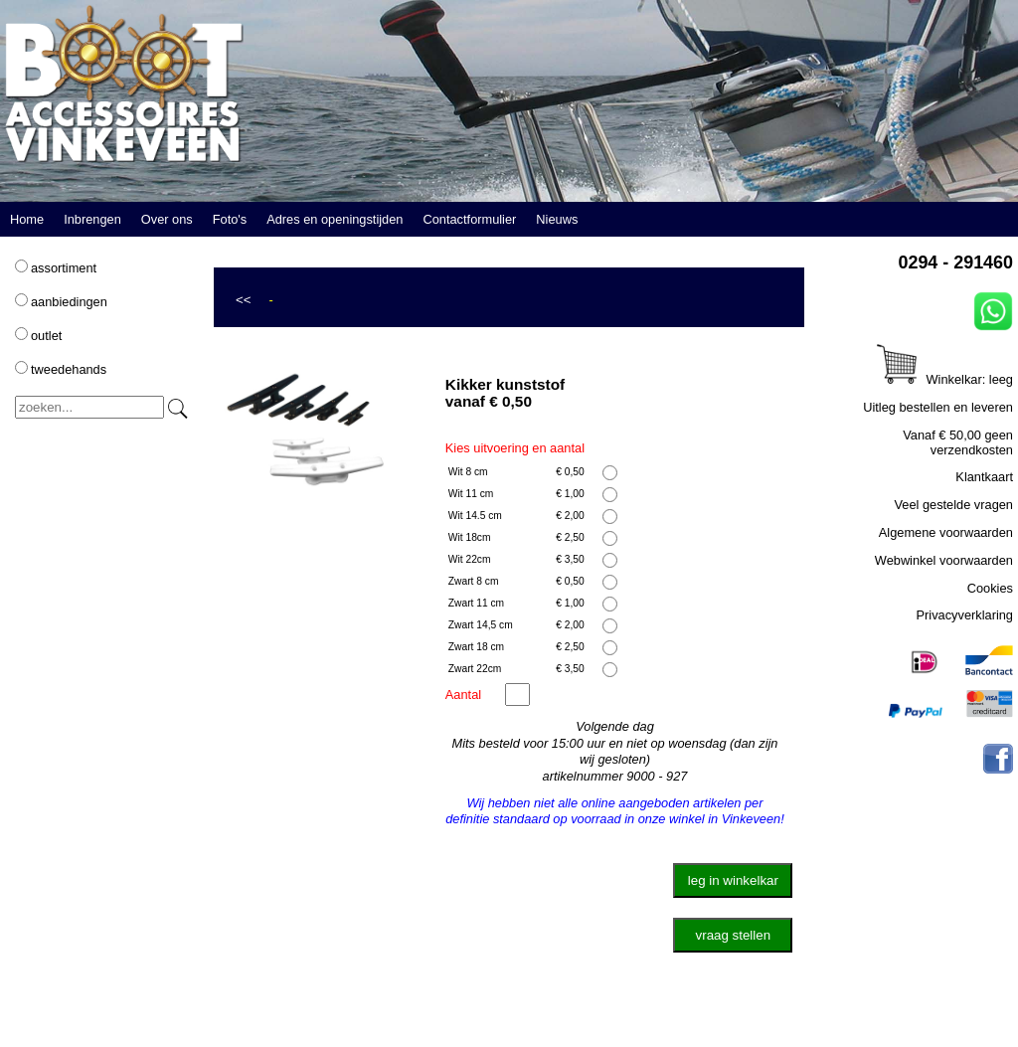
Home (27, 219)
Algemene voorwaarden (946, 532)
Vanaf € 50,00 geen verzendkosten (958, 442)
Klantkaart (984, 476)
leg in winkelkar (733, 880)
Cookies (990, 588)
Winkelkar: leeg (945, 379)
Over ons (167, 219)
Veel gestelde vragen (953, 504)
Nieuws (557, 219)
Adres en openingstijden (334, 219)
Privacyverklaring (965, 615)
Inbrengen (92, 219)
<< (244, 299)
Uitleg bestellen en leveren (938, 407)
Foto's (230, 219)
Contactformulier (469, 219)
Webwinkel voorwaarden (944, 560)
